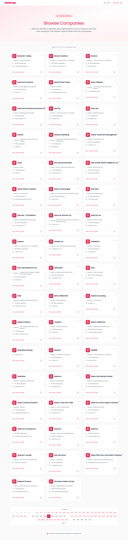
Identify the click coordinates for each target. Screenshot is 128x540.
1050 (50, 520)
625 (25, 516)
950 (115, 516)
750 (84, 516)
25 (37, 513)
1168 (82, 520)
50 (41, 513)
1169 (86, 520)
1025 (47, 520)
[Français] (107, 3)
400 (95, 513)
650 (60, 516)
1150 (66, 520)
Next (64, 523)
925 (111, 516)
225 (68, 513)
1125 (62, 520)
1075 (54, 520)
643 (33, 516)
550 (13, 516)
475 (107, 513)
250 (72, 513)
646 (45, 516)
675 (72, 516)
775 (88, 516)
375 (91, 513)
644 (37, 516)
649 (56, 516)
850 (99, 516)
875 (103, 516)
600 (21, 516)
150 (56, 513)
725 (80, 516)
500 (111, 513)
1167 (78, 520)
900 (107, 516)
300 (80, 513)
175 (60, 513)
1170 (90, 520)
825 (96, 516)
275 (76, 513)
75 (44, 513)
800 (92, 516)
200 (64, 513)
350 (88, 513)
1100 (58, 520)
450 (103, 513)
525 (115, 513)
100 (49, 513)
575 (17, 516)
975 (39, 520)
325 (84, 513)
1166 (74, 520)
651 (64, 516)
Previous (64, 509)
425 (99, 513)
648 (52, 516)
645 (41, 516)
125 (52, 513)
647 (48, 516)
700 (76, 516)
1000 (43, 520)
